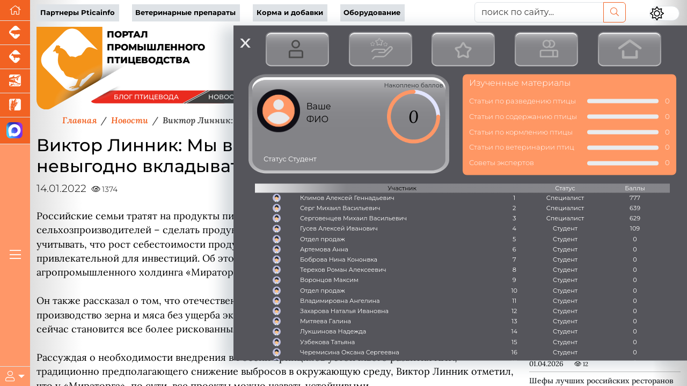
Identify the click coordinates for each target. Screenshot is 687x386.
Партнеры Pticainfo (77, 13)
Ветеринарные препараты (185, 13)
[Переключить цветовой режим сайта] (664, 13)
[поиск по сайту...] (539, 12)
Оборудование (372, 13)
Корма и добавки (290, 13)
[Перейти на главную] (15, 10)
